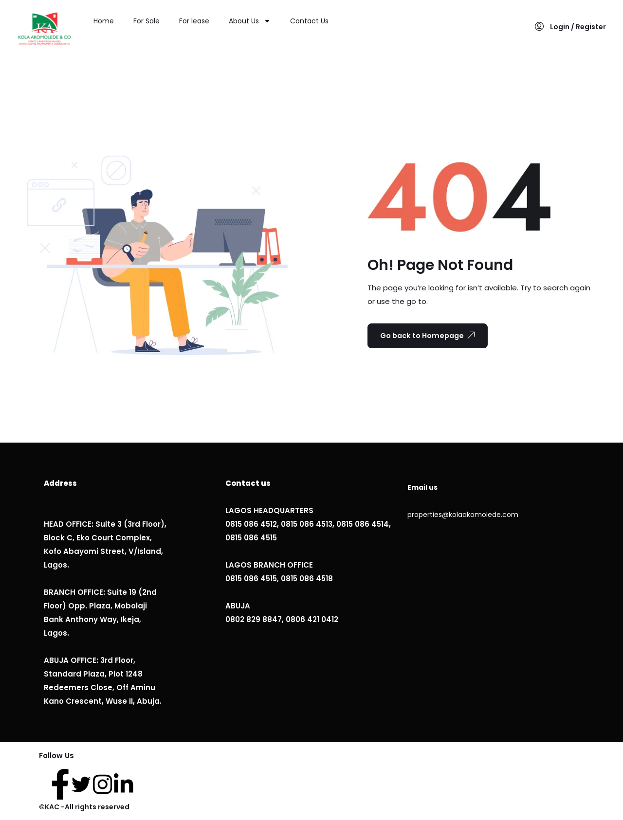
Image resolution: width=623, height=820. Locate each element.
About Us (250, 21)
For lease (194, 21)
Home (103, 21)
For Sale (146, 21)
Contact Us (309, 21)
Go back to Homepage (433, 335)
